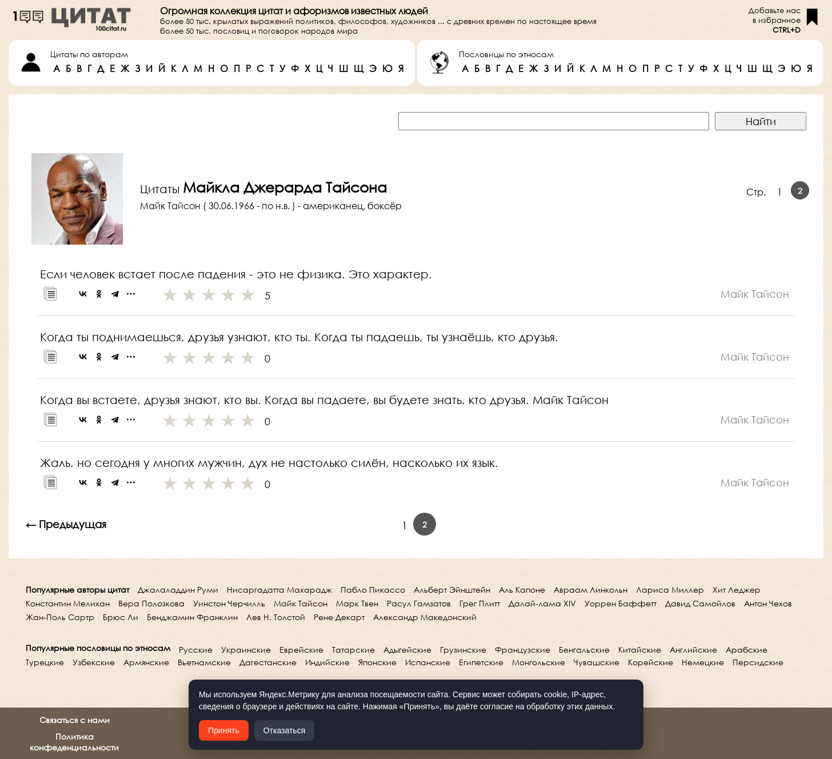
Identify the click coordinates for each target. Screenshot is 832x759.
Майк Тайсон (300, 603)
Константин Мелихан (68, 603)
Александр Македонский (425, 617)
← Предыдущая (66, 524)
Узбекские (94, 662)
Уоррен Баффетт (621, 603)
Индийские (327, 662)
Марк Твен (357, 603)
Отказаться (284, 730)
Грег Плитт (479, 603)
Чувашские (596, 662)
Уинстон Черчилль (229, 603)
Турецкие (45, 662)
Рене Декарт (339, 617)
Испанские (427, 662)
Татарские (353, 649)
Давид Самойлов (700, 603)
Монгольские (538, 662)
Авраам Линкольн (590, 589)
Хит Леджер (737, 589)
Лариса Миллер (670, 589)
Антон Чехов (768, 603)
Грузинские (463, 649)
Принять (223, 730)
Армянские (146, 662)
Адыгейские (407, 649)
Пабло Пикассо (373, 589)
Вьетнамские (204, 662)
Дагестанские (268, 662)
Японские (377, 662)
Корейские (650, 662)
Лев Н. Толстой (275, 617)
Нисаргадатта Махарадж (279, 589)
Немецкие (703, 662)
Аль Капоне (522, 589)
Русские (196, 649)
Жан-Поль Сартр (60, 617)
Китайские (639, 649)
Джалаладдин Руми (178, 589)
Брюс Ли (120, 617)
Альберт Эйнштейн (452, 589)
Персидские (758, 662)
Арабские (746, 649)
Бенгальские (584, 649)
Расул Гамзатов (419, 603)
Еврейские (301, 649)
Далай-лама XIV (542, 603)
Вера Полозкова (151, 603)
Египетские (481, 662)
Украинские (246, 649)
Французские (522, 649)
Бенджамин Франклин (192, 617)
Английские (693, 649)
